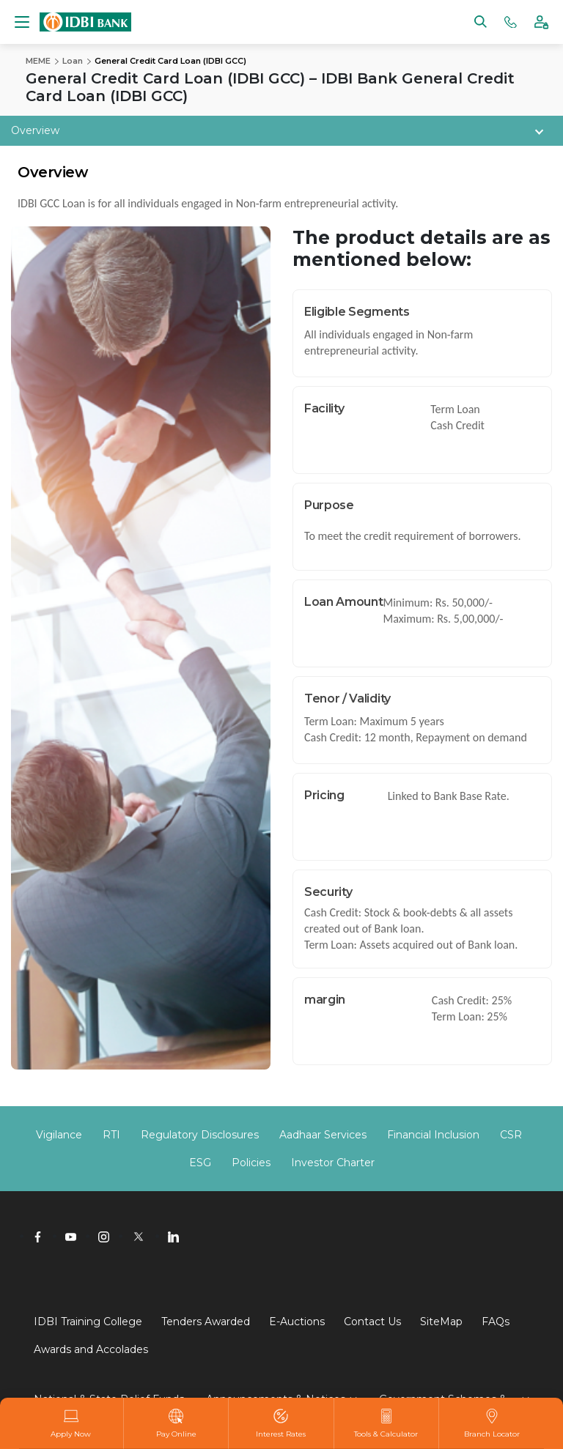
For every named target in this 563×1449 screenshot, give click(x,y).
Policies (251, 1162)
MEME (38, 61)
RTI (111, 1134)
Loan (72, 61)
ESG (200, 1162)
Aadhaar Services (323, 1134)
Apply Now (71, 1423)
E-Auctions (297, 1321)
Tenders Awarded (205, 1321)
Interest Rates (281, 1423)
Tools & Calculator (386, 1423)
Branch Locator (492, 1423)
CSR (511, 1134)
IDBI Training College (88, 1321)
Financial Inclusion (433, 1134)
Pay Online (176, 1423)
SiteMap (441, 1321)
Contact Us (372, 1321)
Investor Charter (333, 1162)
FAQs (495, 1321)
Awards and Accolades (91, 1349)
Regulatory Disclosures (200, 1134)
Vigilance (59, 1134)
